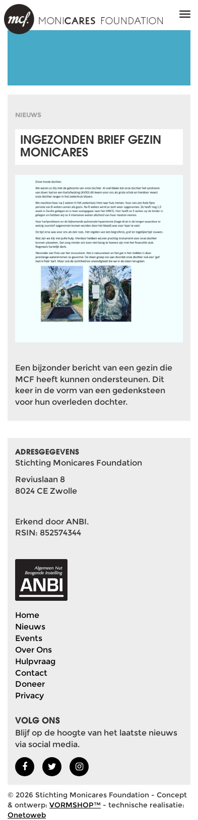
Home (27, 615)
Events (28, 638)
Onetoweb (27, 814)
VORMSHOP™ (75, 804)
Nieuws (30, 626)
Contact (31, 673)
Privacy (29, 695)
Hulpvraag (35, 661)
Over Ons (33, 650)
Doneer (30, 684)
